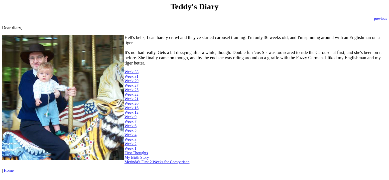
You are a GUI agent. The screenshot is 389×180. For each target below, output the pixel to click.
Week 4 (130, 135)
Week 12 (131, 112)
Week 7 (130, 121)
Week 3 (130, 139)
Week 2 (130, 144)
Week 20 (131, 103)
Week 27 (131, 85)
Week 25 (131, 90)
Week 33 (131, 72)
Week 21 (131, 99)
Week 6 (130, 126)
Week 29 (131, 81)
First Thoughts (136, 153)
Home (9, 170)
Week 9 (130, 117)
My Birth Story (136, 157)
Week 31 (131, 76)
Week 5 (130, 130)
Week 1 (130, 148)
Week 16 (131, 108)
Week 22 (131, 94)
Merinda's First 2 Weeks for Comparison (157, 162)
